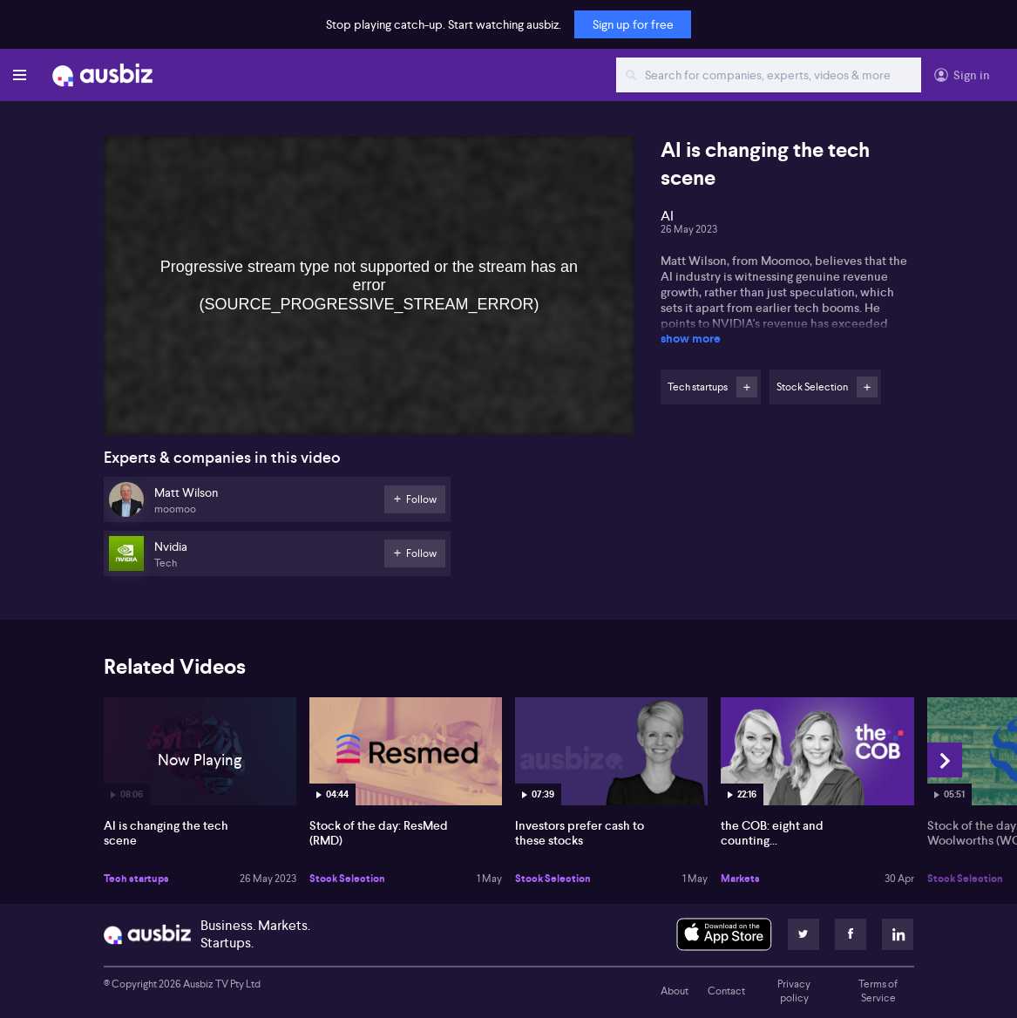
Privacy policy (793, 991)
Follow (746, 387)
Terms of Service (878, 991)
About (674, 991)
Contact (726, 991)
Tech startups (136, 879)
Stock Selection (347, 879)
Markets (740, 879)
